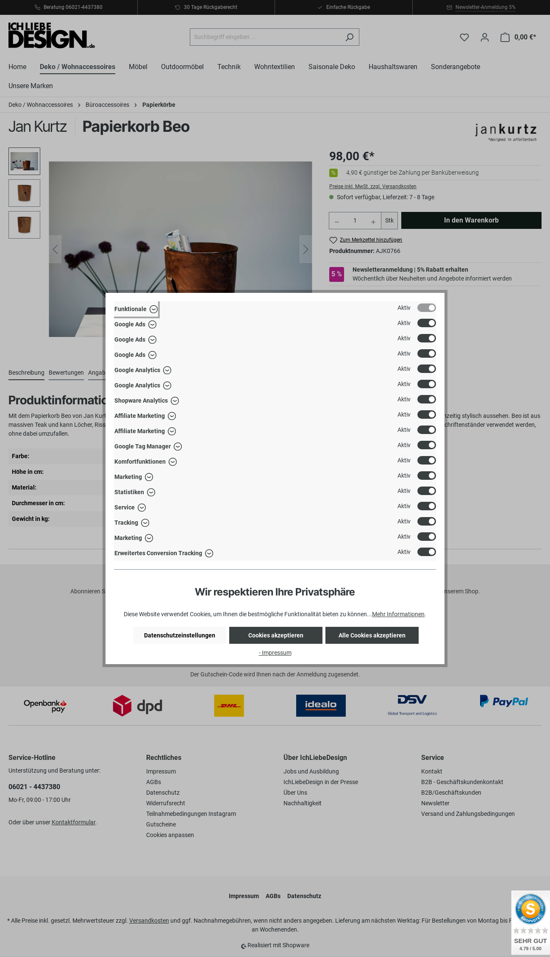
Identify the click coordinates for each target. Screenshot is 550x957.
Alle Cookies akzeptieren (372, 635)
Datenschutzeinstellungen (179, 635)
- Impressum (275, 652)
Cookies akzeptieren (275, 635)
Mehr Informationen (398, 614)
